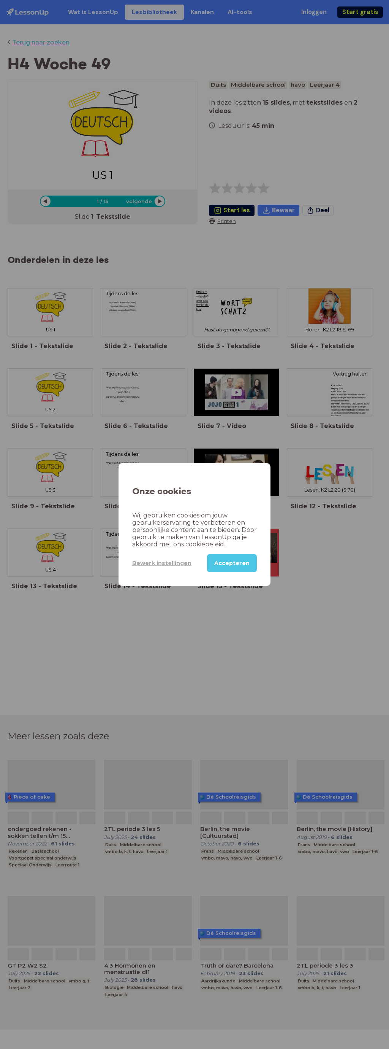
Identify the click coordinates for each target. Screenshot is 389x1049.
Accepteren (232, 563)
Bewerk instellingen (161, 563)
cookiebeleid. (205, 544)
